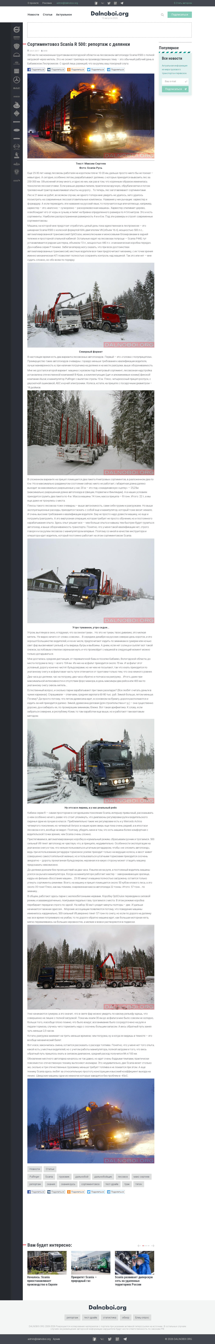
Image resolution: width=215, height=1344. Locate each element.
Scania (49, 1176)
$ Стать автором (183, 3)
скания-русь (68, 1184)
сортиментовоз (90, 1184)
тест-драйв (112, 1184)
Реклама (47, 3)
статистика (109, 1317)
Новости (33, 14)
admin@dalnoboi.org (67, 3)
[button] (143, 1245)
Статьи (47, 14)
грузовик (64, 1176)
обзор (125, 1317)
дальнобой (82, 1176)
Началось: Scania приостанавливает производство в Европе (42, 1280)
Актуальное (64, 14)
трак (127, 1184)
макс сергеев (142, 1176)
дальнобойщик (103, 1176)
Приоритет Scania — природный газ (84, 1279)
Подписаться (179, 14)
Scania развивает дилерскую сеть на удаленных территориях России (134, 1280)
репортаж (35, 1184)
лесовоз (123, 1176)
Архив (56, 1339)
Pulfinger (34, 1176)
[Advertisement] (90, 1217)
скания (51, 1184)
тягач (139, 1184)
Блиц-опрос (142, 1317)
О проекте (33, 3)
